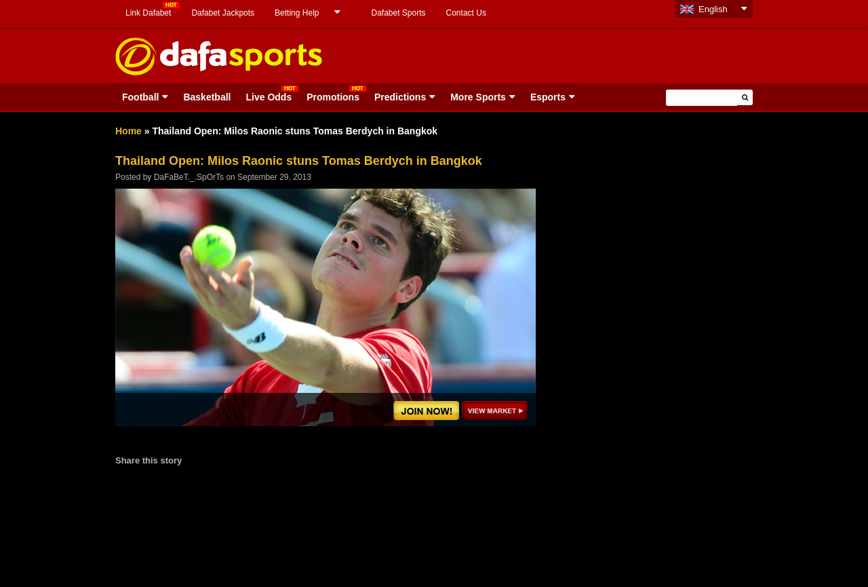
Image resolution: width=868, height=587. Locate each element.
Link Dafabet (148, 13)
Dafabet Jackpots (222, 13)
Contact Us (466, 13)
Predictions (400, 97)
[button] (745, 97)
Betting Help (297, 13)
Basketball (207, 97)
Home (128, 131)
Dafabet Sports (398, 13)
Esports (548, 97)
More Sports (478, 97)
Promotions (333, 97)
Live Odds (268, 97)
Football (140, 97)
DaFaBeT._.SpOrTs (189, 177)
